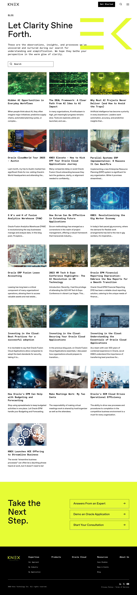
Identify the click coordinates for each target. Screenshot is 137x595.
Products (56, 557)
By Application (34, 572)
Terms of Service (122, 587)
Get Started (106, 4)
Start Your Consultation (88, 525)
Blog (99, 572)
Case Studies (102, 562)
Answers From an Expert (89, 504)
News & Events (103, 567)
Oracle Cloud (79, 557)
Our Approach (33, 562)
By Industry (33, 567)
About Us (124, 557)
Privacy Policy (107, 587)
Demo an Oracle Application (91, 514)
